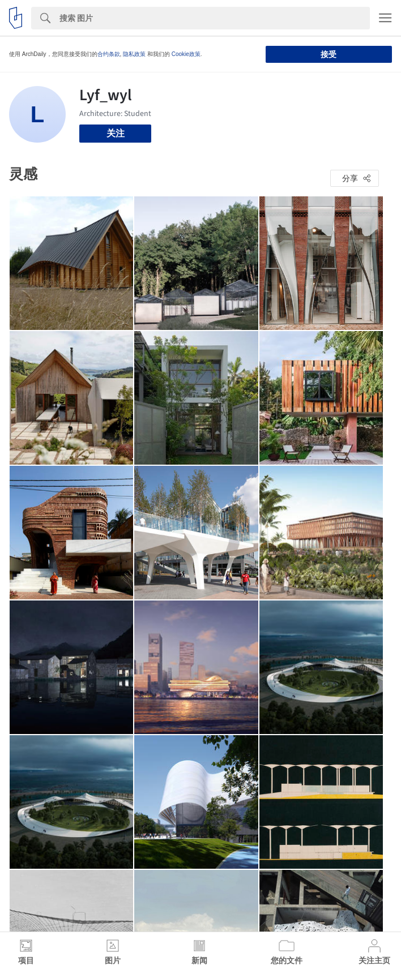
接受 (328, 54)
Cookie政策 (186, 54)
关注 (115, 133)
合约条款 (108, 54)
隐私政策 (134, 54)
